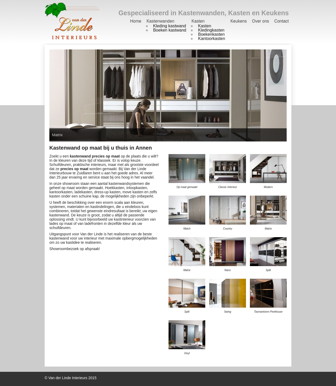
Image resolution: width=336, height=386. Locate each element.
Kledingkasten (211, 30)
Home (135, 21)
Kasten (197, 21)
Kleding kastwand (169, 26)
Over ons (260, 21)
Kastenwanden (160, 21)
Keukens (238, 21)
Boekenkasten (211, 34)
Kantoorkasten (211, 38)
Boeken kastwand (169, 30)
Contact (281, 21)
